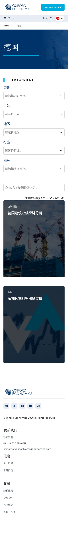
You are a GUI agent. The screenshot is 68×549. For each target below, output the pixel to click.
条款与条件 (9, 511)
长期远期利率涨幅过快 (25, 298)
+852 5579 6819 (17, 443)
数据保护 (8, 504)
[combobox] (31, 96)
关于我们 (8, 463)
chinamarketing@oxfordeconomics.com (27, 449)
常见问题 (8, 470)
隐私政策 (8, 490)
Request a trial (53, 7)
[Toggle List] (61, 96)
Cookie (7, 497)
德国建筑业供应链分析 (25, 213)
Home (6, 25)
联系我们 (8, 437)
